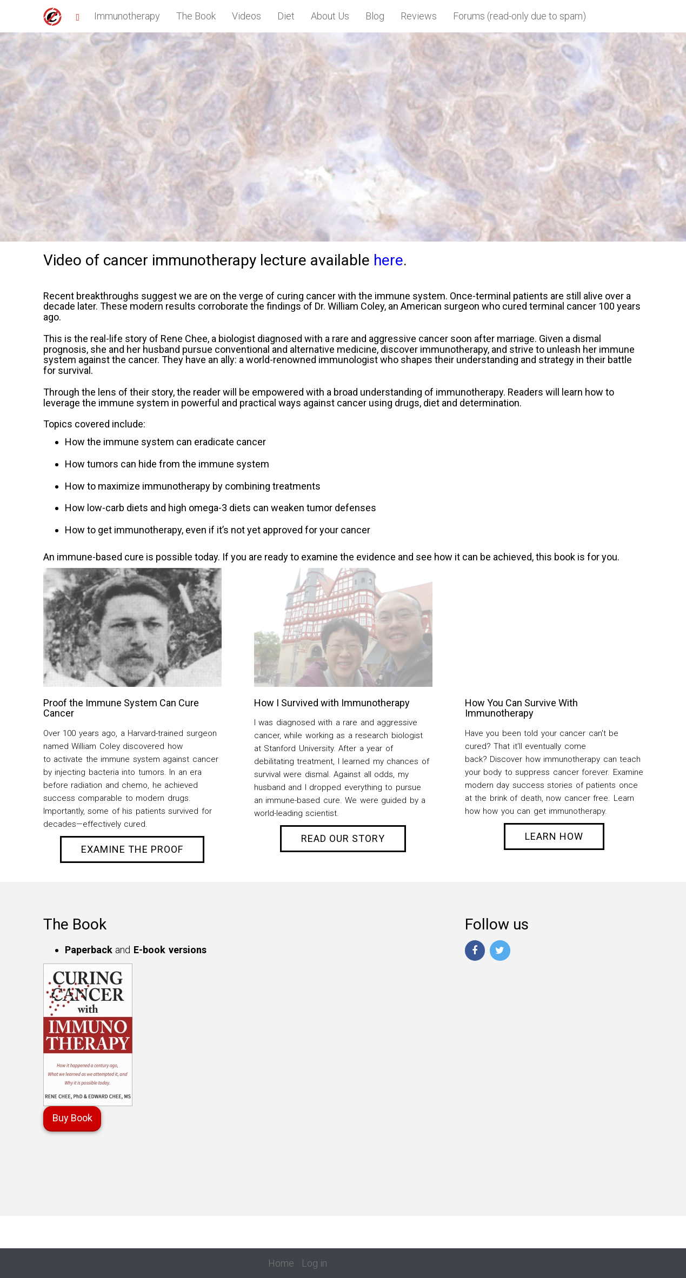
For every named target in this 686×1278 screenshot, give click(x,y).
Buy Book (72, 1117)
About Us (330, 16)
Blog (374, 16)
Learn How (554, 836)
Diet (286, 16)
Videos (246, 16)
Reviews (419, 16)
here (388, 260)
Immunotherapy (127, 16)
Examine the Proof (132, 849)
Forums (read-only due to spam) (519, 16)
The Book (196, 16)
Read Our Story (343, 838)
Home (281, 1263)
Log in (314, 1263)
